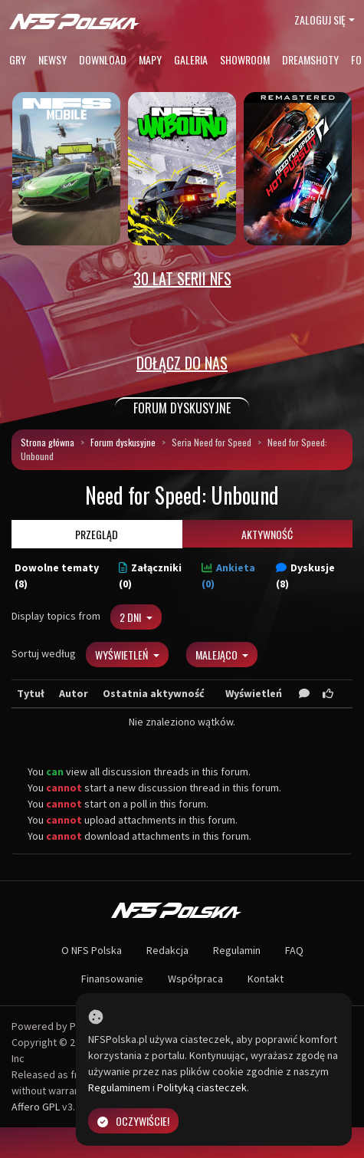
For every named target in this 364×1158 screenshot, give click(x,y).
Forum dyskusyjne (123, 442)
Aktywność (267, 534)
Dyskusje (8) (305, 576)
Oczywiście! (133, 1121)
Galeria (191, 59)
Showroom (245, 59)
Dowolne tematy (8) (57, 576)
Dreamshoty (310, 59)
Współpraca (195, 978)
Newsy (52, 59)
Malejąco (217, 654)
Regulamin (237, 950)
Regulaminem (119, 1087)
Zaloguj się (320, 20)
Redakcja (167, 950)
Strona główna (47, 442)
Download (102, 59)
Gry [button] (17, 59)
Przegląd (96, 534)
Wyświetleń (122, 654)
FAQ (294, 950)
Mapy (150, 59)
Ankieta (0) (228, 576)
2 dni (131, 617)
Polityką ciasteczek (202, 1087)
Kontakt (266, 978)
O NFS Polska (91, 950)
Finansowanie (112, 978)
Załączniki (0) (150, 576)
